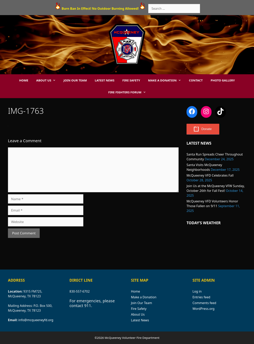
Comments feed (204, 303)
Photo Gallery (223, 80)
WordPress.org (203, 308)
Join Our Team (75, 80)
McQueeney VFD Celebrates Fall (210, 175)
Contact (196, 80)
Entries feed (201, 297)
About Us (48, 80)
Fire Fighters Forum (129, 92)
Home (23, 80)
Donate (206, 129)
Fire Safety (131, 80)
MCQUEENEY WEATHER (216, 247)
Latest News (104, 80)
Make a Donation (166, 80)
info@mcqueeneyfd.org (35, 320)
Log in (197, 291)
